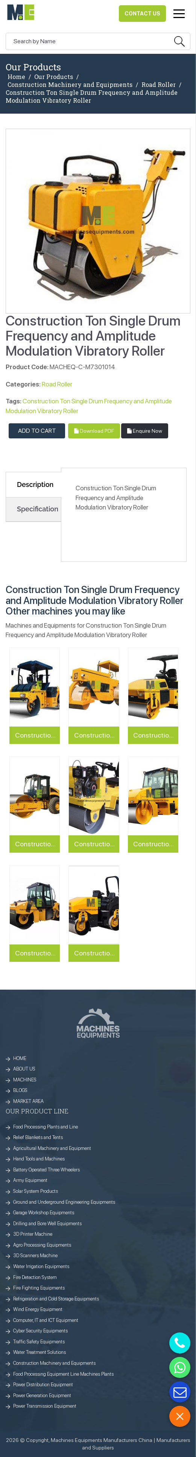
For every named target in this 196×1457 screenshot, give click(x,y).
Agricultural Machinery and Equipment (52, 1148)
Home (16, 77)
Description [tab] (35, 484)
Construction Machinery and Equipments (70, 84)
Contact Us (142, 14)
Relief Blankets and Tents (38, 1137)
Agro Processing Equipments (42, 1245)
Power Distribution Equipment (43, 1384)
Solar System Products (35, 1191)
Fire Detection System (35, 1277)
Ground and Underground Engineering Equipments (64, 1202)
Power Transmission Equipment (44, 1406)
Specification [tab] (37, 509)
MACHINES (24, 1080)
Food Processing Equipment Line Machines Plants (63, 1374)
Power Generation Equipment (42, 1395)
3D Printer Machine (32, 1234)
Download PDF (94, 431)
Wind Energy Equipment (37, 1309)
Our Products (53, 77)
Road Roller (158, 84)
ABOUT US (24, 1069)
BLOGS (20, 1090)
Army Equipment (30, 1180)
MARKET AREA (28, 1101)
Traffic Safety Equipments (39, 1341)
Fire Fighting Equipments (39, 1288)
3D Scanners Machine (35, 1255)
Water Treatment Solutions (39, 1352)
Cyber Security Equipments (40, 1331)
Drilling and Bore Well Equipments (47, 1223)
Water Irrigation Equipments (41, 1266)
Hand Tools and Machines (39, 1159)
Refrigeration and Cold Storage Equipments (56, 1299)
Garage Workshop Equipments (43, 1212)
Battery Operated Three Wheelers (46, 1170)
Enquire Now (144, 431)
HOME (19, 1058)
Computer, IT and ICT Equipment (45, 1320)
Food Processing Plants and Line (45, 1127)
